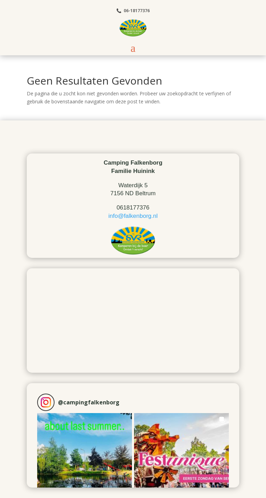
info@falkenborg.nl (133, 216)
